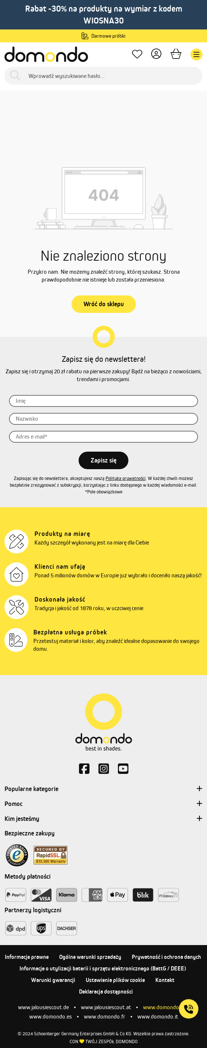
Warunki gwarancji (53, 979)
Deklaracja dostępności (106, 991)
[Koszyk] (176, 54)
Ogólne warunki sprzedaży (90, 956)
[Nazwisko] (103, 419)
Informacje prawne (27, 956)
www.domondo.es (50, 1016)
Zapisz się (103, 460)
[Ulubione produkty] (137, 54)
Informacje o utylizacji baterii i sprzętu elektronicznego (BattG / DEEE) (102, 968)
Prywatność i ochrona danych (166, 956)
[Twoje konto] (156, 54)
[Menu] (197, 54)
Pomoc (103, 804)
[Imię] (103, 401)
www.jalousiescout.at (106, 1007)
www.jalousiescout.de (43, 1007)
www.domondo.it (157, 1016)
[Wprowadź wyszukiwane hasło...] (103, 76)
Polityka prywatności (126, 478)
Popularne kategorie (103, 789)
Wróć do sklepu (103, 304)
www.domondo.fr (104, 1016)
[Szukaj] (15, 76)
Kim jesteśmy (103, 819)
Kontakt (164, 979)
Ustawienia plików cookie (115, 979)
